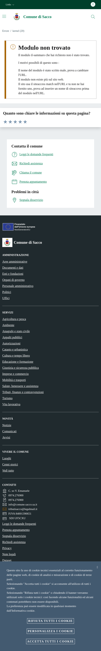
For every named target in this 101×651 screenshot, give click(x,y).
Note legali (9, 554)
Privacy (7, 548)
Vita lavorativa (11, 404)
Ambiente (8, 325)
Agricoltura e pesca (14, 319)
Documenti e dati (12, 267)
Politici (6, 292)
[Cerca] (93, 16)
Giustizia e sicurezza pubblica (20, 367)
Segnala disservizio (14, 536)
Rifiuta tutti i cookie (50, 620)
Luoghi (6, 458)
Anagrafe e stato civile (16, 331)
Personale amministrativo (17, 286)
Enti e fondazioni (12, 273)
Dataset (6, 560)
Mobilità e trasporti (14, 380)
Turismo (7, 398)
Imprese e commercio (15, 373)
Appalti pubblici (12, 337)
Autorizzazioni (11, 343)
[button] (10, 4)
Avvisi (6, 437)
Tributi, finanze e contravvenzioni (23, 392)
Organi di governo (13, 279)
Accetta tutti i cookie (50, 641)
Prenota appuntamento (16, 529)
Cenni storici (10, 464)
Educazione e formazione (17, 361)
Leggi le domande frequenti (19, 523)
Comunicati (9, 431)
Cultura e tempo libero (16, 355)
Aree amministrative (14, 261)
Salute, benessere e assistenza (20, 386)
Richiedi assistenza (14, 542)
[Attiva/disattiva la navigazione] (4, 16)
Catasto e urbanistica (15, 349)
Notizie (6, 425)
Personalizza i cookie (50, 631)
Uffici (6, 298)
